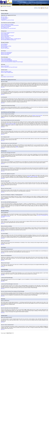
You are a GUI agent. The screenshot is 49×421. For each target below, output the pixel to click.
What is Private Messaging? (6, 58)
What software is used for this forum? (7, 76)
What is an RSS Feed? (5, 66)
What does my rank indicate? (6, 26)
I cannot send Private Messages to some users (9, 60)
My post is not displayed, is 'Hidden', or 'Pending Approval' (11, 38)
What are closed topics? (5, 48)
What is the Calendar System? (6, 71)
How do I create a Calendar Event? (7, 72)
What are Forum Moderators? (6, 53)
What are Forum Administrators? (6, 52)
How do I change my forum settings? (7, 24)
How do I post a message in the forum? (7, 32)
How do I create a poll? (5, 36)
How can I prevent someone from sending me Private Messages (12, 61)
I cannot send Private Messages (6, 59)
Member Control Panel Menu (37, 115)
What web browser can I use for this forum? (8, 28)
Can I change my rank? (5, 27)
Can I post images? (4, 47)
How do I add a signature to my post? (7, 35)
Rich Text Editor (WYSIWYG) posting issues (8, 39)
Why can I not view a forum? (6, 37)
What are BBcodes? (4, 44)
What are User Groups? (5, 54)
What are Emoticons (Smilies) (6, 46)
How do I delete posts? (5, 33)
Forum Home (4, 6)
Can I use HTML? (4, 45)
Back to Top (2, 94)
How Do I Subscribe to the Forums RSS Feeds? (9, 67)
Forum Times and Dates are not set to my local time (10, 25)
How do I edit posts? (4, 34)
